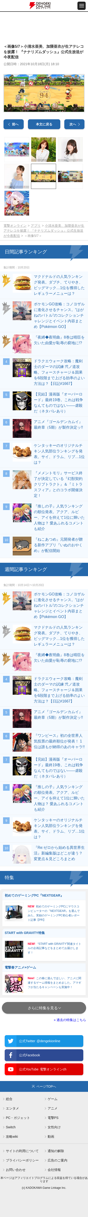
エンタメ (12, 1108)
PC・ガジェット (18, 1118)
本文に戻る (44, 124)
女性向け (54, 1127)
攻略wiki (12, 1136)
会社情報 (54, 1170)
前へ (15, 124)
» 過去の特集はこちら (70, 1020)
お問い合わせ (16, 1170)
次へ (72, 124)
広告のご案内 (57, 1160)
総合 (9, 1099)
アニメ (52, 1108)
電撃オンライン (15, 225)
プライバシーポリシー (22, 1160)
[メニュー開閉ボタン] (81, 6)
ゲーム (52, 1099)
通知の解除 (56, 1151)
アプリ (36, 225)
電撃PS (53, 1118)
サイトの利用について (22, 1151)
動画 (51, 1136)
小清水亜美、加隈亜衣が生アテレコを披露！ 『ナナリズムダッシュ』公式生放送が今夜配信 (44, 231)
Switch (10, 1127)
